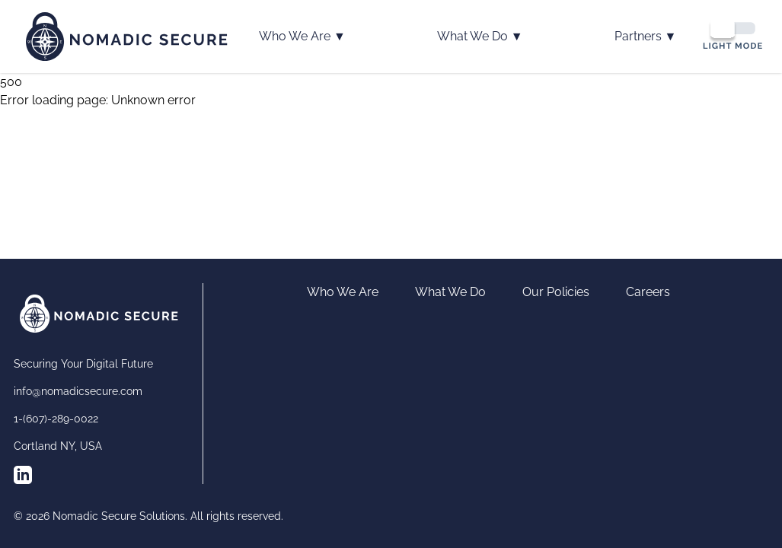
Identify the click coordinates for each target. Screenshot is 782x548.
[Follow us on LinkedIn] (23, 475)
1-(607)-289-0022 (56, 419)
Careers (648, 292)
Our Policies (555, 292)
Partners (645, 36)
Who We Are (302, 36)
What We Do (480, 36)
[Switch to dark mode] (732, 34)
